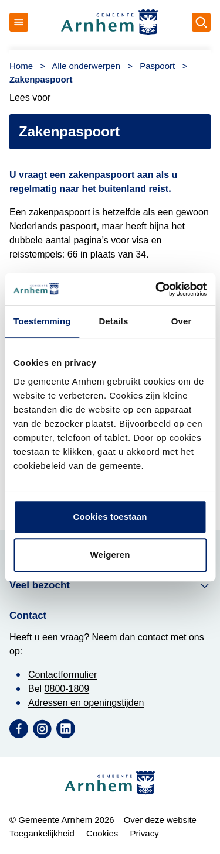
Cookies (102, 833)
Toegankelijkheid (42, 833)
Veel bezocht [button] (110, 585)
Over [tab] (181, 321)
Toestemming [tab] (42, 321)
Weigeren (110, 555)
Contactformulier (62, 675)
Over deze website (160, 820)
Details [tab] (113, 321)
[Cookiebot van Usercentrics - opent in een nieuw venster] (157, 289)
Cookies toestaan (110, 517)
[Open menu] (18, 22)
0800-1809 (67, 689)
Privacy (144, 833)
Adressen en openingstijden (86, 703)
